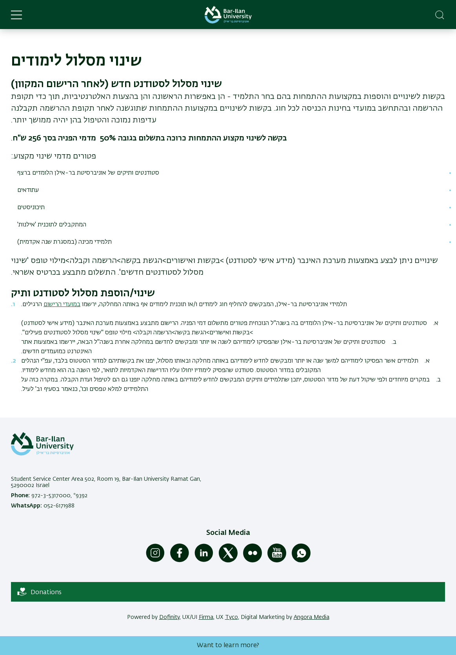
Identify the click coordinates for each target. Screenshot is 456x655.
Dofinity (169, 617)
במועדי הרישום (62, 304)
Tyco (231, 617)
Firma (206, 617)
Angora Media (311, 617)
